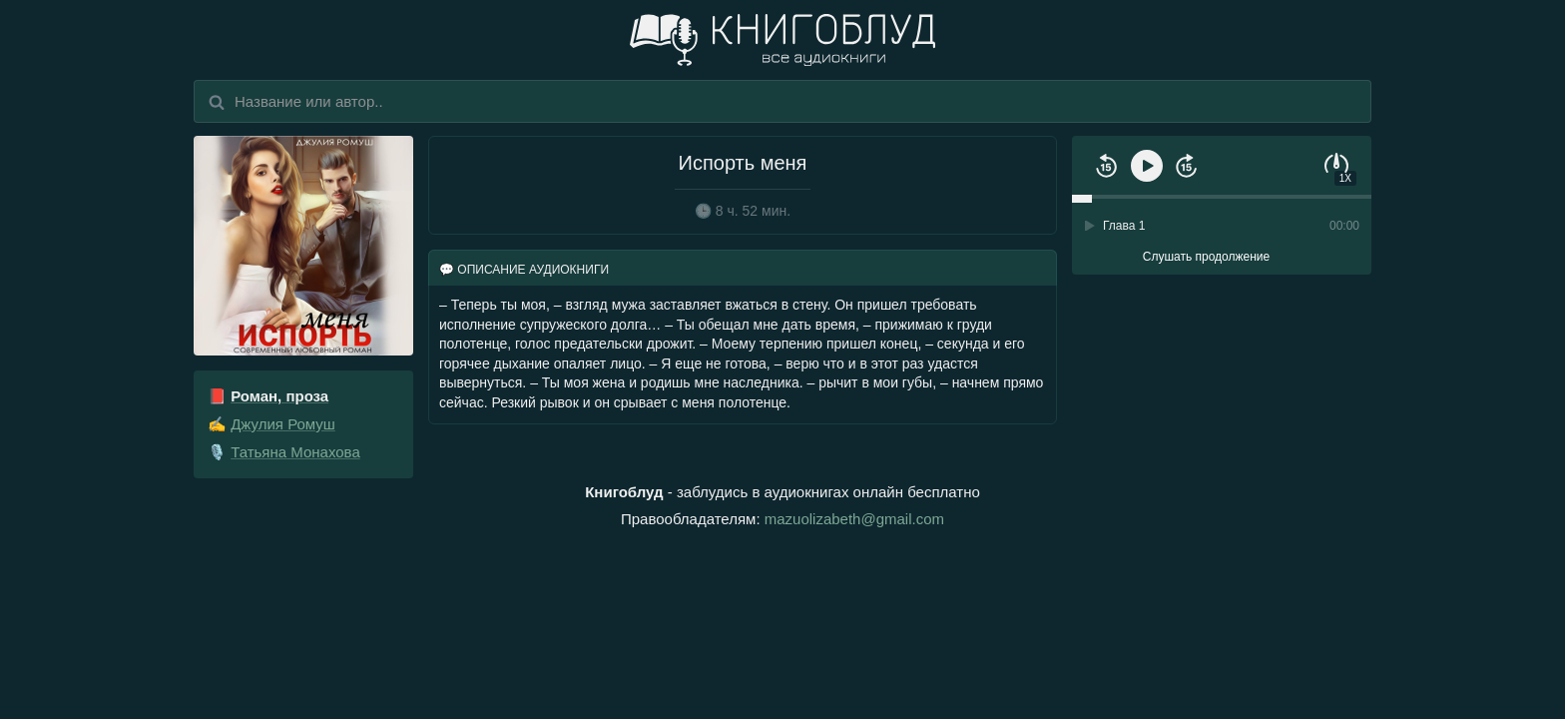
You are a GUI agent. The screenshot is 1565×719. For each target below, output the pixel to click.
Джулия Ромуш (283, 423)
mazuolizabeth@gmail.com (854, 518)
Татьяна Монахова (295, 451)
